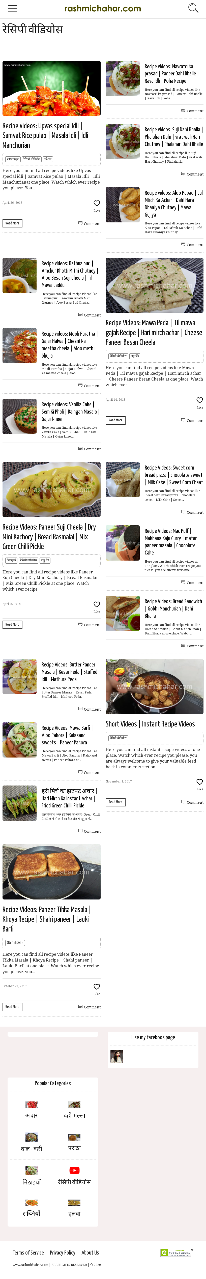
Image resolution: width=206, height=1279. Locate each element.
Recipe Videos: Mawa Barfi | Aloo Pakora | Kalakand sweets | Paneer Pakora (67, 735)
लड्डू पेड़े (135, 356)
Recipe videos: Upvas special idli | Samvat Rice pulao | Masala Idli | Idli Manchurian (45, 135)
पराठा (74, 1148)
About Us (90, 1253)
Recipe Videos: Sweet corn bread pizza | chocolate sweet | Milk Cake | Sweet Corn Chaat (174, 475)
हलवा (74, 1214)
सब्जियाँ (31, 1214)
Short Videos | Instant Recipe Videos (150, 724)
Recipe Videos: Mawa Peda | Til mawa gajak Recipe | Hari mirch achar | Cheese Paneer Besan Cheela (154, 332)
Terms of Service (28, 1253)
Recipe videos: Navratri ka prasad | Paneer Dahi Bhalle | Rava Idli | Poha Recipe (172, 74)
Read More (12, 223)
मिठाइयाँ (11, 560)
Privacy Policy (62, 1253)
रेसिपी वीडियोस (31, 159)
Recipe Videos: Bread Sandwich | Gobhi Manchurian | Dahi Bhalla (173, 609)
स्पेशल (47, 159)
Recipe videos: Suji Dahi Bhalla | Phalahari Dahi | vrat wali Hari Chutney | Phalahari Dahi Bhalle (174, 137)
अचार (31, 1116)
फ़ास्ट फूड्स (13, 159)
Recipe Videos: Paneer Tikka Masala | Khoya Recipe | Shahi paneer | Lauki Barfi (47, 919)
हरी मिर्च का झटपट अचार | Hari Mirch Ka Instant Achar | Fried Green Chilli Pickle (69, 799)
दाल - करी (31, 1149)
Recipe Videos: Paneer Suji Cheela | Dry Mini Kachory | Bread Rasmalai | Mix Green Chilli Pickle (49, 537)
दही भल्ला (74, 1116)
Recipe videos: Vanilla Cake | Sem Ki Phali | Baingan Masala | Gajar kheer (71, 412)
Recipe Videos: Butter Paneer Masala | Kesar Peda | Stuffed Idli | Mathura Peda (69, 672)
